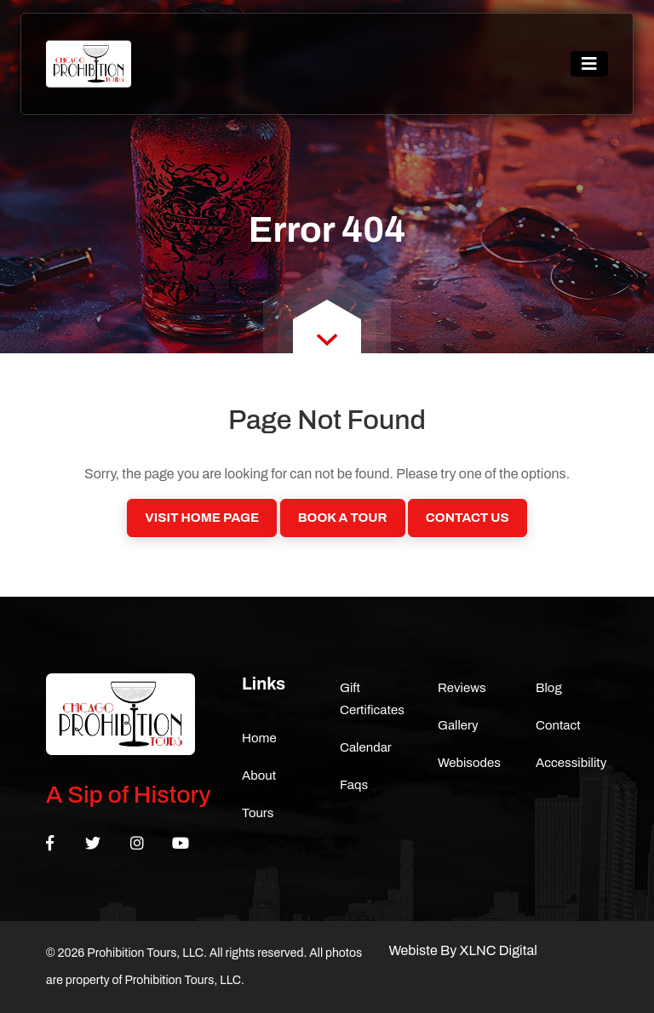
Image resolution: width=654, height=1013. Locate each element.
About (259, 775)
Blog (549, 688)
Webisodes (469, 763)
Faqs (354, 785)
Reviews (462, 688)
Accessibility (571, 763)
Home (259, 738)
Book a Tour (342, 517)
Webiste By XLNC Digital (463, 950)
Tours (258, 813)
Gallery (458, 725)
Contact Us (467, 517)
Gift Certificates (372, 699)
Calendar (366, 747)
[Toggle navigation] (589, 64)
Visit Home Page (202, 517)
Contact (558, 725)
